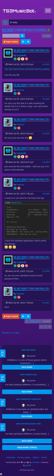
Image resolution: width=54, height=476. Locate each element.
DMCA (36, 457)
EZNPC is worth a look (28, 375)
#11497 (46, 302)
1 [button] (45, 327)
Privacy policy (24, 457)
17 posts (46, 36)
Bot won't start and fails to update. (24, 30)
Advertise (10, 457)
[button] (41, 326)
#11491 (46, 64)
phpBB (28, 465)
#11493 (46, 133)
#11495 (46, 193)
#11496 (46, 271)
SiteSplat (35, 462)
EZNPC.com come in (28, 350)
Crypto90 (21, 55)
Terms (44, 457)
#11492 (46, 99)
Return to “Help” (11, 333)
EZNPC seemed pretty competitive (28, 399)
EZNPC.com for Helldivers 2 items (28, 424)
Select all (16, 203)
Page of (35, 321)
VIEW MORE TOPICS (27, 447)
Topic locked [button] (11, 41)
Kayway (20, 90)
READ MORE (27, 367)
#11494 (46, 162)
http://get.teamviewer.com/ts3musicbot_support (27, 68)
